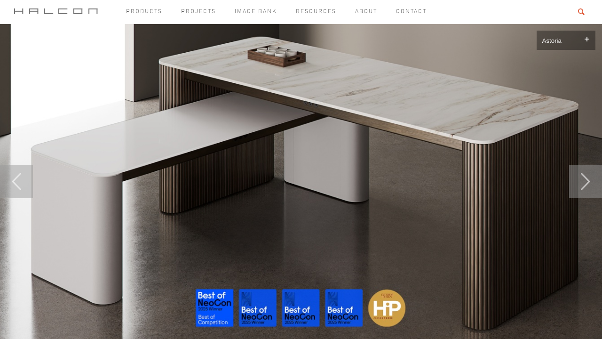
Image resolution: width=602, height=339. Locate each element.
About (366, 12)
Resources (316, 12)
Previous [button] (16, 181)
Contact (411, 12)
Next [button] (585, 181)
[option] (301, 181)
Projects (198, 12)
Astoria (552, 40)
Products (144, 12)
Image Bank (256, 12)
